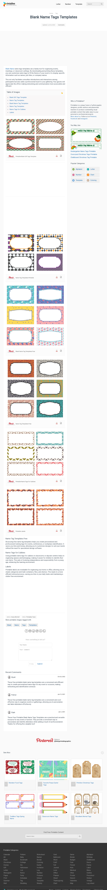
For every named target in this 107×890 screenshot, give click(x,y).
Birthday (90, 857)
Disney (6, 865)
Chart (55, 883)
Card (55, 855)
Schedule (23, 878)
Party (22, 875)
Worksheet (41, 855)
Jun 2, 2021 (61, 712)
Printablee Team (31, 617)
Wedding (23, 883)
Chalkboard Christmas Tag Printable (84, 157)
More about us (76, 116)
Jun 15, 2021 (61, 694)
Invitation (40, 868)
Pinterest (93, 116)
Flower (72, 865)
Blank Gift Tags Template (18, 97)
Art (5, 857)
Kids (71, 868)
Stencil (72, 878)
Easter (39, 865)
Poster (72, 875)
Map (71, 883)
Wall (5, 883)
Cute (71, 862)
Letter (58, 4)
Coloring (40, 862)
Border (39, 860)
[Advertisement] (53, 47)
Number (68, 4)
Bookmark (23, 860)
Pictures (40, 875)
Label (89, 868)
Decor (89, 862)
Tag (21, 881)
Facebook (74, 119)
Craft (55, 862)
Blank (9, 625)
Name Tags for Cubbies (18, 109)
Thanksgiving (58, 881)
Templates (33, 625)
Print (5, 878)
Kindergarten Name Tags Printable (86, 140)
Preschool (90, 875)
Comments (61, 25)
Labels (12, 112)
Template (78, 4)
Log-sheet (90, 883)
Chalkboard (91, 860)
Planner (56, 875)
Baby (22, 857)
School (39, 878)
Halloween (24, 868)
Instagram (84, 119)
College (23, 862)
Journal (56, 868)
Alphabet (90, 855)
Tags (24, 625)
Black (6, 860)
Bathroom (56, 857)
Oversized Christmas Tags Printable (84, 154)
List (21, 870)
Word (55, 860)
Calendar (7, 855)
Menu (89, 870)
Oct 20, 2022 (61, 676)
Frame (89, 865)
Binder (72, 857)
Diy (21, 865)
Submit (39, 664)
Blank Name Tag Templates (19, 103)
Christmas (7, 862)
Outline (89, 873)
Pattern (22, 855)
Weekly (39, 883)
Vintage (89, 881)
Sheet (55, 878)
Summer (7, 881)
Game (72, 855)
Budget (72, 860)
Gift (5, 868)
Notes (22, 873)
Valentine (73, 881)
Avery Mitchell (15, 617)
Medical (73, 870)
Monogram (7, 873)
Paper (6, 875)
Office (55, 873)
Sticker (89, 878)
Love (55, 870)
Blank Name (10, 69)
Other (72, 873)
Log (38, 870)
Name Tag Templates (17, 100)
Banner (39, 857)
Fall (54, 865)
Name (17, 625)
